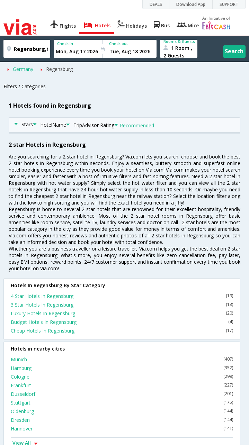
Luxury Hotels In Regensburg (122, 313)
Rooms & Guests (179, 41)
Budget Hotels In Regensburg (122, 322)
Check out (118, 43)
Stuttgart (122, 402)
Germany (23, 69)
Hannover (122, 428)
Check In (65, 43)
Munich (122, 359)
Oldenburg (122, 411)
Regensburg (59, 69)
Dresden (122, 420)
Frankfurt (122, 385)
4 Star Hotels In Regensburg (122, 296)
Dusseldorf (122, 394)
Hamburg (122, 368)
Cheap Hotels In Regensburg (122, 330)
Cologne (122, 376)
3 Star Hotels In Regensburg (122, 304)
